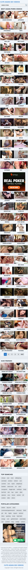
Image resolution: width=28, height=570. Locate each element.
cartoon (23, 521)
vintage (3, 519)
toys (12, 492)
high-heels (19, 516)
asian (14, 507)
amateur (10, 481)
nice (2, 521)
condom (3, 498)
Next (22, 354)
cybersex (3, 495)
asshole (19, 495)
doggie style (12, 489)
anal (8, 478)
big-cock (9, 507)
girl (2, 513)
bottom (16, 481)
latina (2, 516)
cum (21, 481)
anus (9, 495)
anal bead (3, 481)
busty (24, 489)
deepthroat (19, 483)
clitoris (13, 498)
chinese (3, 478)
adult (19, 486)
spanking (8, 516)
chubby (17, 521)
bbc (6, 513)
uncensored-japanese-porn (8, 510)
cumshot (3, 483)
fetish (24, 510)
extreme (21, 513)
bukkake (3, 486)
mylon (13, 483)
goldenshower (14, 519)
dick (9, 492)
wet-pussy (19, 510)
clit (23, 495)
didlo (8, 498)
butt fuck (3, 492)
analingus (19, 489)
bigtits (10, 513)
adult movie (10, 486)
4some (13, 495)
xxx (16, 486)
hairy (12, 521)
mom (12, 478)
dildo (21, 492)
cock (9, 483)
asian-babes (23, 519)
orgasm (15, 513)
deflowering (18, 478)
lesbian (3, 507)
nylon (16, 492)
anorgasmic (4, 489)
